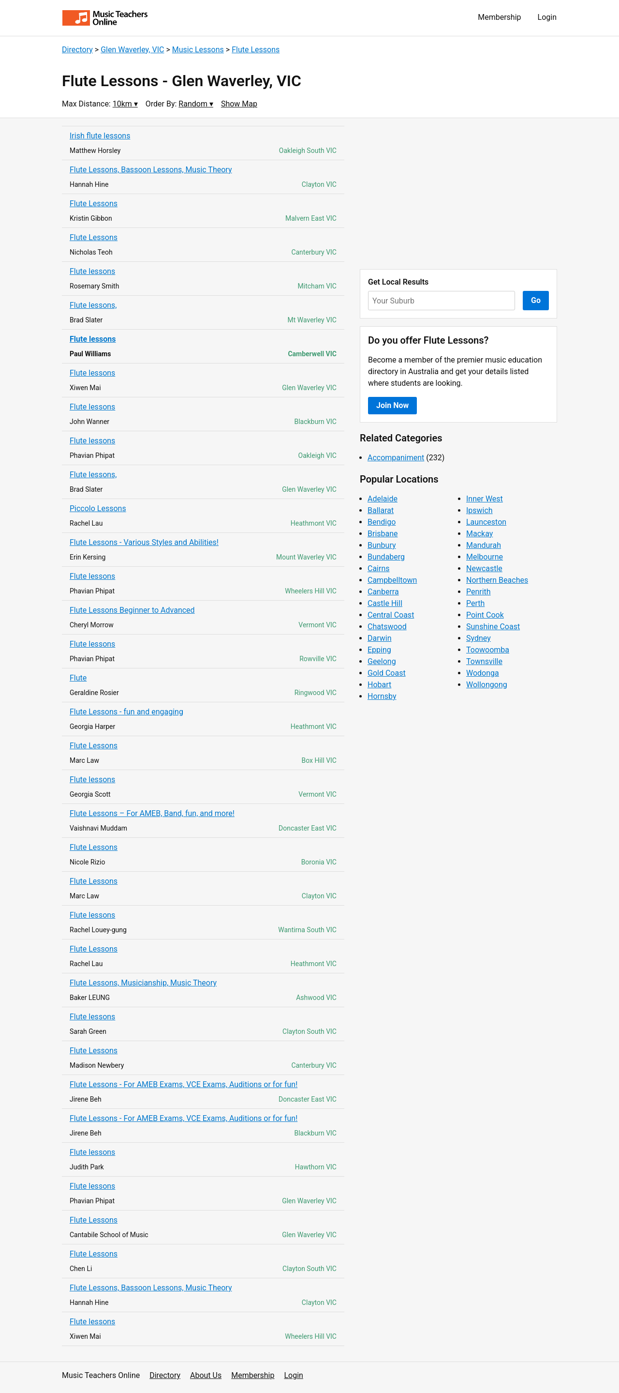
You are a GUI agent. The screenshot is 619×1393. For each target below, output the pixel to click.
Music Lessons (198, 49)
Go (536, 300)
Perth (475, 603)
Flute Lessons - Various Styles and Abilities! (144, 542)
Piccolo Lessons (98, 508)
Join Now (392, 405)
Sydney (478, 638)
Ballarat (381, 510)
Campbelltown (392, 580)
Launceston (486, 522)
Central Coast (391, 615)
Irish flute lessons (100, 135)
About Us (205, 1375)
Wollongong (486, 684)
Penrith (478, 591)
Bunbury (382, 545)
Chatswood (387, 626)
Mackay (479, 533)
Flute (78, 677)
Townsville (484, 661)
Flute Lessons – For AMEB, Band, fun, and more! (152, 813)
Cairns (379, 568)
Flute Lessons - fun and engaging (126, 711)
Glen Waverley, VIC (132, 49)
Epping (379, 649)
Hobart (379, 684)
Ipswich (479, 510)
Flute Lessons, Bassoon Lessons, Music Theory (151, 169)
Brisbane (383, 533)
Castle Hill (385, 603)
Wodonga (482, 673)
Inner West (484, 498)
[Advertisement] (458, 193)
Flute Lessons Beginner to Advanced (132, 610)
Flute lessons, (93, 305)
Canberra (383, 591)
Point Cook (485, 615)
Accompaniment (396, 457)
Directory (77, 49)
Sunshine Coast (493, 626)
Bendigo (382, 522)
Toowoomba (487, 649)
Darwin (380, 638)
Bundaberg (386, 556)
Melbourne (484, 556)
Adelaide (383, 498)
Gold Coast (387, 673)
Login (547, 17)
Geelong (382, 661)
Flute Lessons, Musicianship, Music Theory (143, 982)
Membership (499, 17)
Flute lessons (92, 271)
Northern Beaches (497, 580)
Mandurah (483, 545)
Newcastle (484, 568)
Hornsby (382, 696)
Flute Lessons (256, 49)
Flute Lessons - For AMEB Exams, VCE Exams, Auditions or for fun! (183, 1084)
